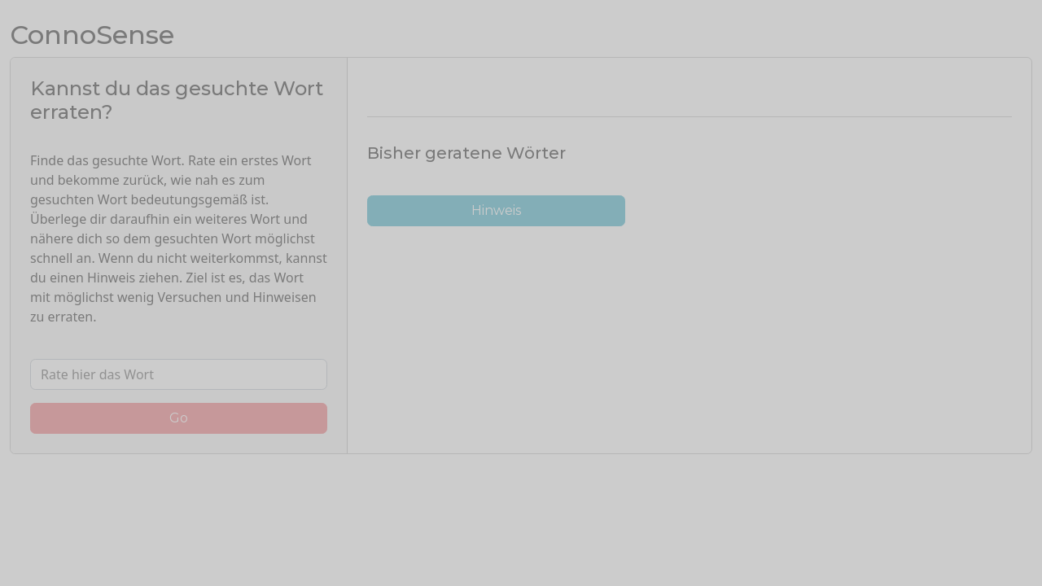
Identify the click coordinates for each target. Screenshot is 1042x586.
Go (178, 418)
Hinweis (496, 210)
